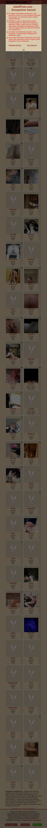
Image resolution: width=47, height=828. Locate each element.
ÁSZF (18, 35)
